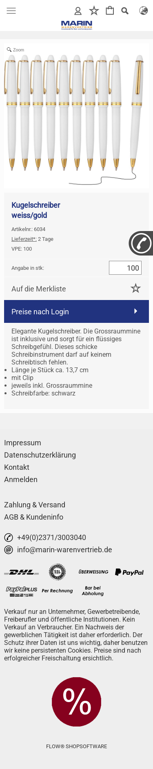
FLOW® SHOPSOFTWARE (76, 746)
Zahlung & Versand (34, 504)
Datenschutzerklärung (40, 455)
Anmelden (21, 479)
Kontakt (16, 467)
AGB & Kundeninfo (33, 517)
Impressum (22, 442)
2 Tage (32, 239)
